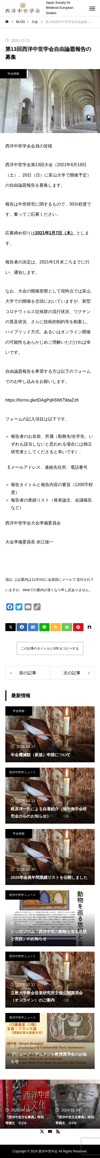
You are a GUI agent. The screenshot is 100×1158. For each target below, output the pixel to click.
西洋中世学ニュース (22, 772)
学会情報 (13, 73)
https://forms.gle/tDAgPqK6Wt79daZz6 (42, 400)
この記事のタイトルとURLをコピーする (50, 648)
